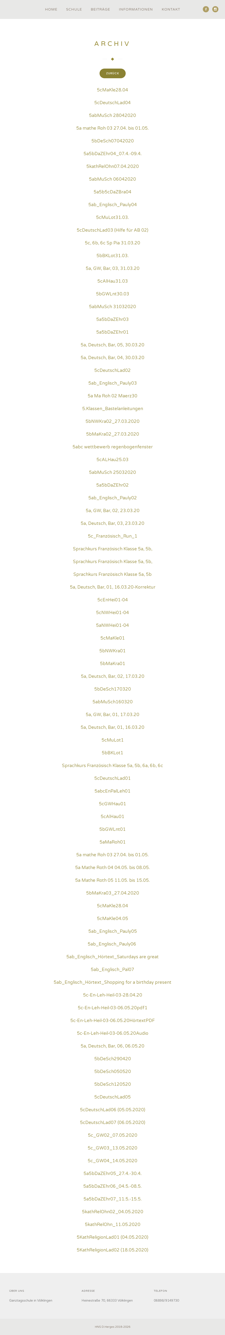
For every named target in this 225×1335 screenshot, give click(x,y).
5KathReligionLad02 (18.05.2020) (112, 1250)
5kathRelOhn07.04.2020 (112, 167)
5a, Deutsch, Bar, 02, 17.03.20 (112, 677)
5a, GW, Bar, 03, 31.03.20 (113, 269)
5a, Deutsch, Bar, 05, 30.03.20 (112, 345)
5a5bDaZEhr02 (112, 486)
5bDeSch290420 (112, 1059)
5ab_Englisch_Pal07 (112, 970)
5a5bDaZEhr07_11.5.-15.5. (112, 1199)
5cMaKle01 (112, 639)
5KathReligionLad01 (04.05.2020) (112, 1238)
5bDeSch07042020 (112, 141)
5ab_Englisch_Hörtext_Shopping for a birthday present (112, 983)
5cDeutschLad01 (112, 779)
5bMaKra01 (112, 664)
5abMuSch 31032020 (112, 307)
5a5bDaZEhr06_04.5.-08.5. (112, 1187)
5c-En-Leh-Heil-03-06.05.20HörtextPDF (112, 1021)
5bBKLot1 (112, 753)
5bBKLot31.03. (112, 256)
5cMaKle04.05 (112, 919)
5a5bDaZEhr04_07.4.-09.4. (112, 154)
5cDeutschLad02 (112, 371)
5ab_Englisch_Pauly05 (112, 932)
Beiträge (100, 9)
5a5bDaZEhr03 (112, 320)
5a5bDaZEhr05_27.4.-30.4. (112, 1174)
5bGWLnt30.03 (112, 294)
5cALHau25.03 (112, 460)
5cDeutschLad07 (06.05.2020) (112, 1123)
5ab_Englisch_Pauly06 (112, 945)
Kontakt (171, 9)
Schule (74, 9)
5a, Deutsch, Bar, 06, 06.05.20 (112, 1046)
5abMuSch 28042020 (112, 116)
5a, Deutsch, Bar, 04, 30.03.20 (112, 358)
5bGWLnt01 (112, 830)
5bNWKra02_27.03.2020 (112, 422)
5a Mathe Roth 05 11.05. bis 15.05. (112, 881)
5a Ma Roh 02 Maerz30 (112, 396)
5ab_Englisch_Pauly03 (112, 384)
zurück (114, 73)
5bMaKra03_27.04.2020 (112, 894)
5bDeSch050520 (112, 1072)
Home (51, 9)
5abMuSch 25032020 (112, 473)
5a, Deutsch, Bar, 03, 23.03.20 (112, 524)
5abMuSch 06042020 (112, 180)
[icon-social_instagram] (215, 9)
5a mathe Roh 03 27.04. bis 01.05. (112, 129)
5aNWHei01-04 (112, 626)
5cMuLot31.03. (112, 218)
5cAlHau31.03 (112, 282)
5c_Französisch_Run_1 (112, 537)
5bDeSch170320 (112, 690)
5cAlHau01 (112, 817)
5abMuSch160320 (113, 702)
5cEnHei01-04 (112, 600)
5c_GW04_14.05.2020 (112, 1161)
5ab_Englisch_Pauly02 (112, 498)
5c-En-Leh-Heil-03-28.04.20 (112, 996)
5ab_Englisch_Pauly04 (112, 205)
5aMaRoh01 (113, 843)
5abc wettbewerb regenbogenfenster (113, 447)
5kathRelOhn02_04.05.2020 (112, 1212)
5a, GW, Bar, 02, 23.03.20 (113, 511)
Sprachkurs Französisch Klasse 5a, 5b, (112, 549)
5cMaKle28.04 (112, 90)
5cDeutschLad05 (112, 1097)
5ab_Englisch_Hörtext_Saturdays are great (112, 957)
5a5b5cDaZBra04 (112, 192)
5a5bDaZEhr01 (112, 333)
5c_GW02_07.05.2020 (112, 1136)
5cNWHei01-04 (112, 613)
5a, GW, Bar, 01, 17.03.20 (112, 715)
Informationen (136, 9)
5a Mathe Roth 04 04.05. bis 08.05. (112, 868)
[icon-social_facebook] (207, 9)
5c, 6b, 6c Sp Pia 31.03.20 (112, 243)
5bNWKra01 (112, 651)
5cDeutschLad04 (112, 103)
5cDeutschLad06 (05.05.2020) (112, 1110)
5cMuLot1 (113, 741)
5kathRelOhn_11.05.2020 (112, 1225)
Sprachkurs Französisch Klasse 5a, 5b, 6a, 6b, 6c (112, 766)
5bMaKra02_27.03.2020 (112, 435)
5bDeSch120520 (112, 1085)
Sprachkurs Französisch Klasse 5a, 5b (112, 575)
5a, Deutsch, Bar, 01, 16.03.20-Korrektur (112, 588)
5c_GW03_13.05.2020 (112, 1148)
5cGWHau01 (112, 804)
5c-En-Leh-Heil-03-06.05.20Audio (112, 1034)
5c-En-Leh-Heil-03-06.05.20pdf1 (112, 1008)
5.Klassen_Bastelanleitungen (112, 409)
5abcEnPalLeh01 (112, 792)
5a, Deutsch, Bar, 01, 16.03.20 (112, 728)
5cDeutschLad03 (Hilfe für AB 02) (112, 231)
